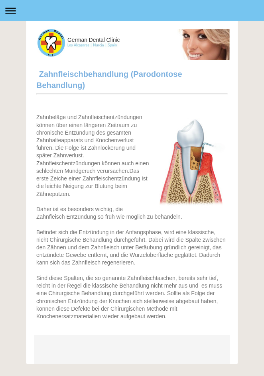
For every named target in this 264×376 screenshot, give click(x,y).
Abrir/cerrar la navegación (132, 10)
